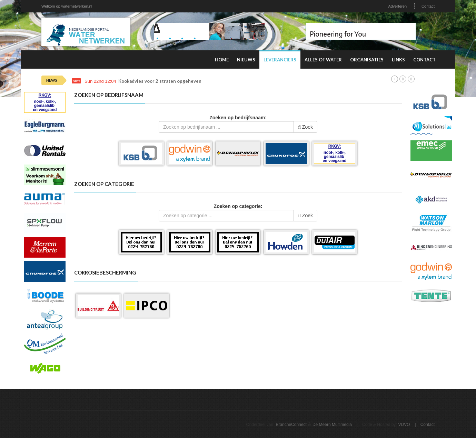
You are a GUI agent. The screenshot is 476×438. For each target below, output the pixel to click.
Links (398, 59)
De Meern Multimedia (332, 424)
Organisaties (367, 59)
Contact (428, 6)
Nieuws (246, 59)
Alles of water (323, 59)
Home (222, 59)
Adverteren (397, 6)
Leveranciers (280, 59)
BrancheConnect (291, 424)
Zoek (305, 127)
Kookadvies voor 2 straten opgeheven (159, 81)
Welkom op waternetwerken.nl (66, 6)
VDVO (404, 424)
